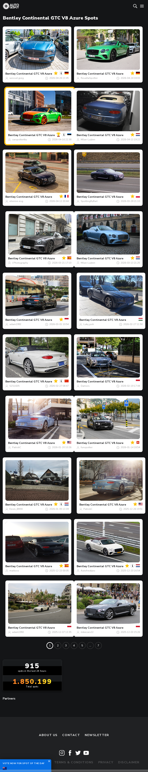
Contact (71, 735)
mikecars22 (87, 632)
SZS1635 (14, 385)
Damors (85, 385)
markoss (14, 570)
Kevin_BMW (16, 509)
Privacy (106, 762)
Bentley (10, 74)
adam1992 (15, 324)
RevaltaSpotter (89, 78)
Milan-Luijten (88, 139)
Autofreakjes (88, 570)
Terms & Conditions (73, 762)
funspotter (86, 447)
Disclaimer (129, 762)
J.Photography (20, 262)
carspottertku (19, 139)
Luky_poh (88, 324)
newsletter (97, 735)
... (90, 645)
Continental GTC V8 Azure (34, 74)
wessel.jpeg (16, 78)
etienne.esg (16, 201)
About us (48, 735)
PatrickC (16, 447)
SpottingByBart (89, 201)
